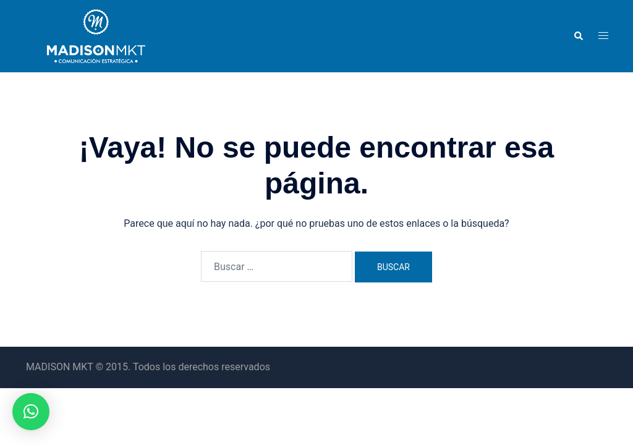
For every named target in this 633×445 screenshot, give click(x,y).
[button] (578, 36)
